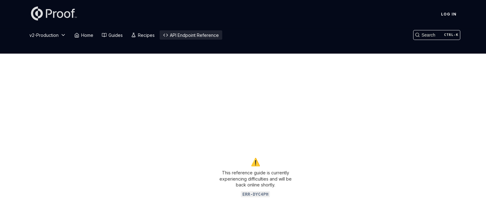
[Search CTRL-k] (436, 35)
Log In (449, 14)
